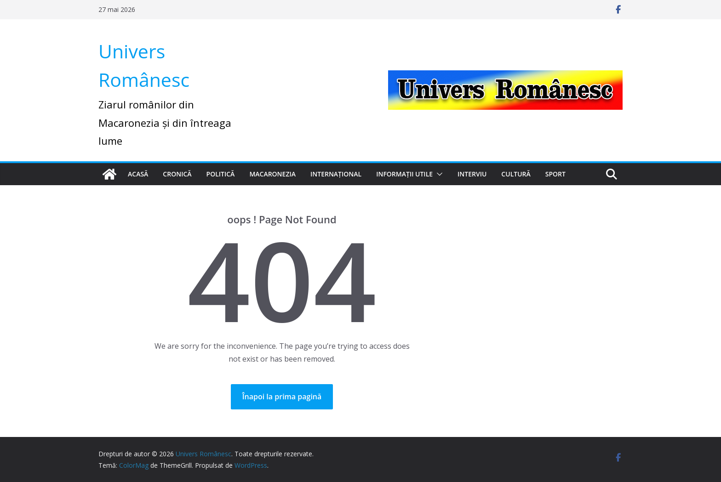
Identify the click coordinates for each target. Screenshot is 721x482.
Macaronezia (272, 174)
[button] (438, 174)
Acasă (138, 174)
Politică (220, 174)
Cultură (515, 174)
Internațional (335, 174)
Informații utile (404, 174)
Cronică (177, 174)
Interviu (472, 174)
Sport (555, 174)
